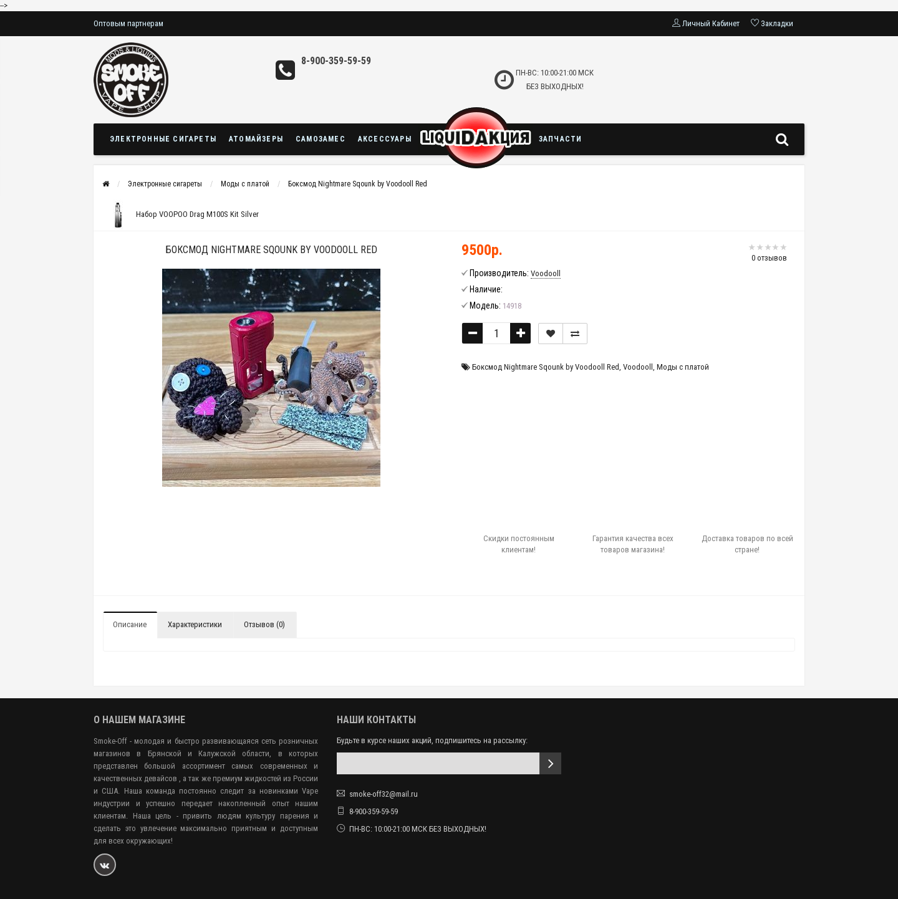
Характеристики (195, 624)
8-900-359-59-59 (336, 61)
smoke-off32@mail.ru (383, 794)
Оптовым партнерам (128, 23)
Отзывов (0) (264, 624)
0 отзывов (769, 257)
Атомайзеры (256, 139)
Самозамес (320, 139)
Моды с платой (245, 184)
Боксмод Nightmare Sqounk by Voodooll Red (357, 184)
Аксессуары (385, 139)
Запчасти (560, 139)
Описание (130, 624)
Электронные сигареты (163, 139)
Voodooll (638, 367)
